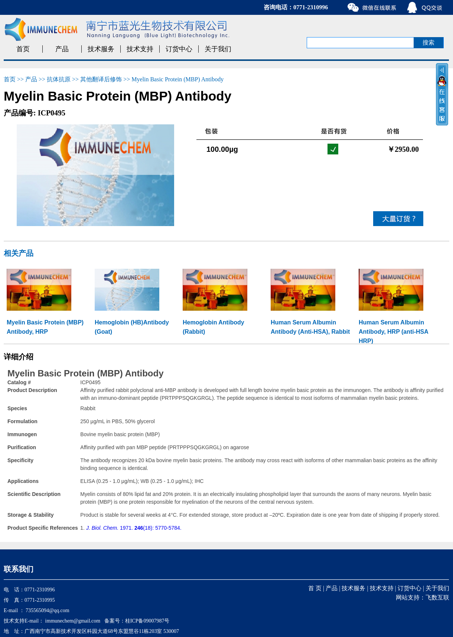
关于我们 (218, 49)
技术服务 (101, 49)
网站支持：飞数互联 (422, 597)
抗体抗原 (59, 79)
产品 (62, 49)
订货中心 (179, 49)
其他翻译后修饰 (101, 79)
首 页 (315, 588)
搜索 (428, 42)
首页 (23, 49)
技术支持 (140, 49)
